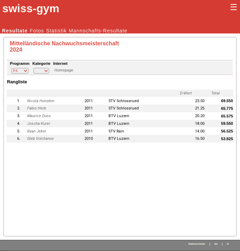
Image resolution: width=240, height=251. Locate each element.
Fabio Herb (36, 108)
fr (228, 243)
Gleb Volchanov (40, 138)
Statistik (56, 30)
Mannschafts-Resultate (98, 30)
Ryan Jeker (36, 131)
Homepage (63, 70)
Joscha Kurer (38, 123)
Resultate (15, 30)
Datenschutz (196, 243)
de (216, 243)
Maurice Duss (39, 116)
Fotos (37, 30)
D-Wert (186, 93)
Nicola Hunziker (41, 101)
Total (215, 93)
